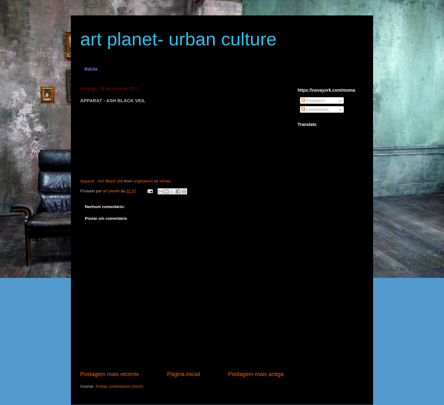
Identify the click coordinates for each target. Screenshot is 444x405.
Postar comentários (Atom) (120, 386)
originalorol (143, 181)
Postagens (313, 100)
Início (90, 69)
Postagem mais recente (109, 374)
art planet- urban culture (178, 39)
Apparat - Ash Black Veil (101, 181)
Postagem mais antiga (256, 374)
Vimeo (165, 181)
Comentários (315, 109)
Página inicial (183, 374)
